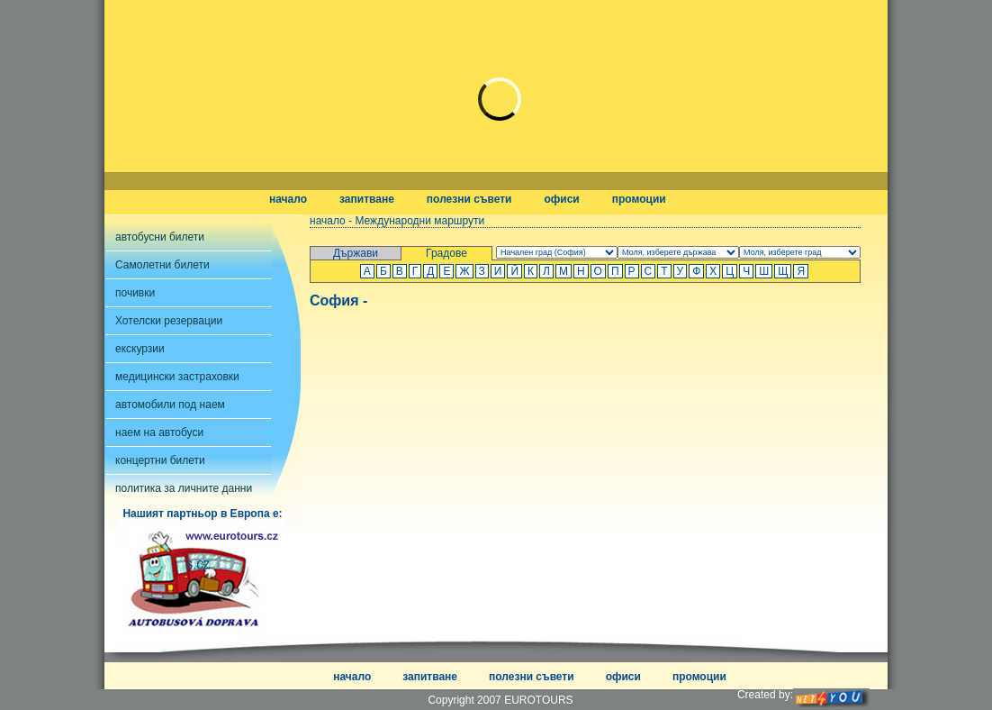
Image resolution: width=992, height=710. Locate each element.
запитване (366, 199)
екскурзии (140, 348)
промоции (639, 199)
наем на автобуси (159, 432)
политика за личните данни (183, 488)
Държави (355, 253)
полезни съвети (469, 199)
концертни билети (160, 460)
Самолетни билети (162, 265)
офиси (561, 199)
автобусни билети (159, 237)
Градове (446, 253)
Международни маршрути (419, 220)
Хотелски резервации (168, 320)
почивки (135, 293)
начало (288, 199)
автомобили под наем (170, 404)
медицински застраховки (177, 376)
